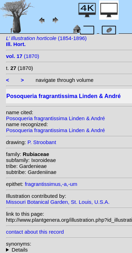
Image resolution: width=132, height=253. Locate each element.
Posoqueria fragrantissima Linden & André (55, 118)
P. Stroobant (41, 142)
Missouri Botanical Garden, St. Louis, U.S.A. (57, 202)
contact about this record (35, 232)
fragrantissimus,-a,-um (51, 184)
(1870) (22, 56)
